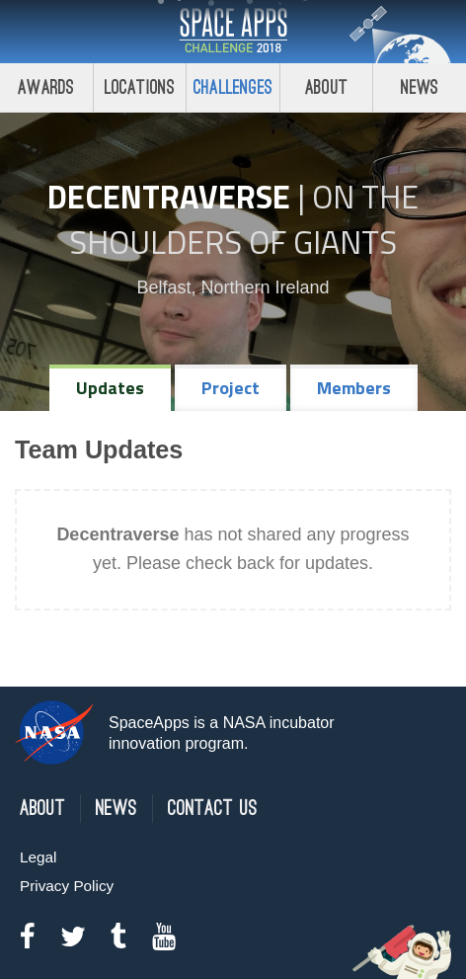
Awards (46, 87)
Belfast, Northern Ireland (232, 287)
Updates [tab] (110, 387)
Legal (38, 857)
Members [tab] (354, 387)
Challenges (233, 87)
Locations (140, 87)
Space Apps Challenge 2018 (233, 31)
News (420, 87)
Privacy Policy (67, 885)
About (326, 87)
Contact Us (213, 808)
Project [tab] (230, 387)
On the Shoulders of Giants (244, 219)
